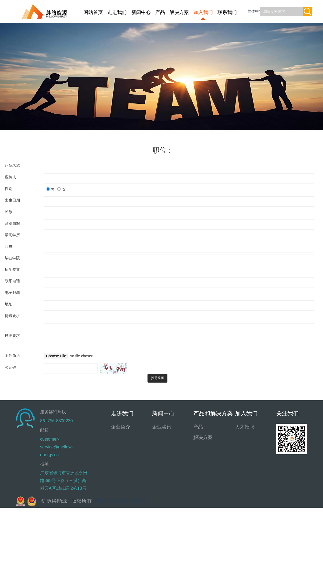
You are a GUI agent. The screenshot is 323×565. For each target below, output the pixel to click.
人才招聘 (244, 427)
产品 (160, 12)
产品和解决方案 (213, 413)
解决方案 (179, 12)
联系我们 (227, 12)
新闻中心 (141, 12)
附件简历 (12, 355)
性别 (8, 188)
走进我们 (117, 12)
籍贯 (8, 246)
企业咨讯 (161, 427)
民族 (8, 212)
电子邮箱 (12, 292)
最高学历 (12, 235)
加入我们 (203, 12)
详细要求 (12, 335)
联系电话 (12, 281)
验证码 (10, 367)
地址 (8, 304)
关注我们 (287, 413)
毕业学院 (12, 258)
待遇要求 (12, 316)
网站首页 (93, 12)
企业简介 (120, 427)
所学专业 (12, 269)
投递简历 (157, 378)
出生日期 (12, 200)
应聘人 (10, 177)
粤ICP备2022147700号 (121, 501)
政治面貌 (12, 223)
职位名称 (12, 165)
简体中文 (256, 11)
